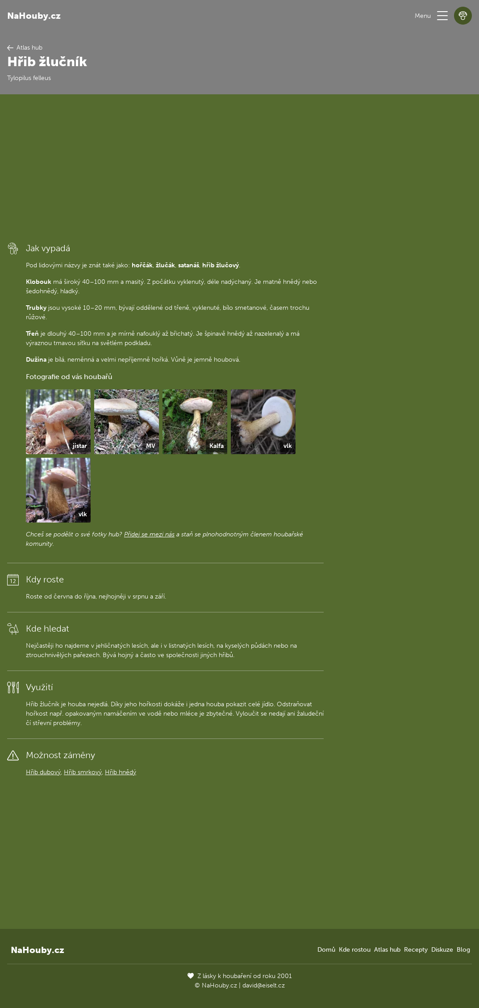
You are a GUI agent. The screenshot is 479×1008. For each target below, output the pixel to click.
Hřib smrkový (83, 772)
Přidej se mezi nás (149, 534)
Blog (463, 949)
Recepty (416, 949)
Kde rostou (355, 949)
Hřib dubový (43, 772)
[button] (442, 15)
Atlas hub (387, 949)
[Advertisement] (165, 167)
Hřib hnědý (120, 772)
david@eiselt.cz (263, 985)
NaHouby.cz (34, 15)
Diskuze (442, 949)
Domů (326, 949)
